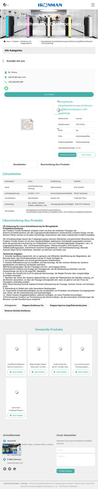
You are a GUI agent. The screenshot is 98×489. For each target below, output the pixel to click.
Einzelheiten (19, 164)
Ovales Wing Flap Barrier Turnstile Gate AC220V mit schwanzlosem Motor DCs (60, 365)
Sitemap (24, 483)
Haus (8, 41)
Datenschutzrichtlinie (11, 483)
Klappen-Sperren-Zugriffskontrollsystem (68, 305)
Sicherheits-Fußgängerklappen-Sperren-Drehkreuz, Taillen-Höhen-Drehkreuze (16, 409)
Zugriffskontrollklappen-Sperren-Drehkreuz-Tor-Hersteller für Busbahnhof (16, 365)
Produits (15, 41)
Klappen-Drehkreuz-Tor (33, 305)
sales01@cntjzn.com (17, 77)
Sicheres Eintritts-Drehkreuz (17, 311)
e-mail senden (65, 471)
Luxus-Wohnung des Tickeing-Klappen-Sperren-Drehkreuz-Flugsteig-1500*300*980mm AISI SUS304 (81, 365)
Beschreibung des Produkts (55, 164)
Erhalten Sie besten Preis (70, 155)
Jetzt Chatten (49, 94)
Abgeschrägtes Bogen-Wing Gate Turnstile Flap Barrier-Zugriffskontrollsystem (38, 365)
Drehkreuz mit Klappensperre (26, 42)
